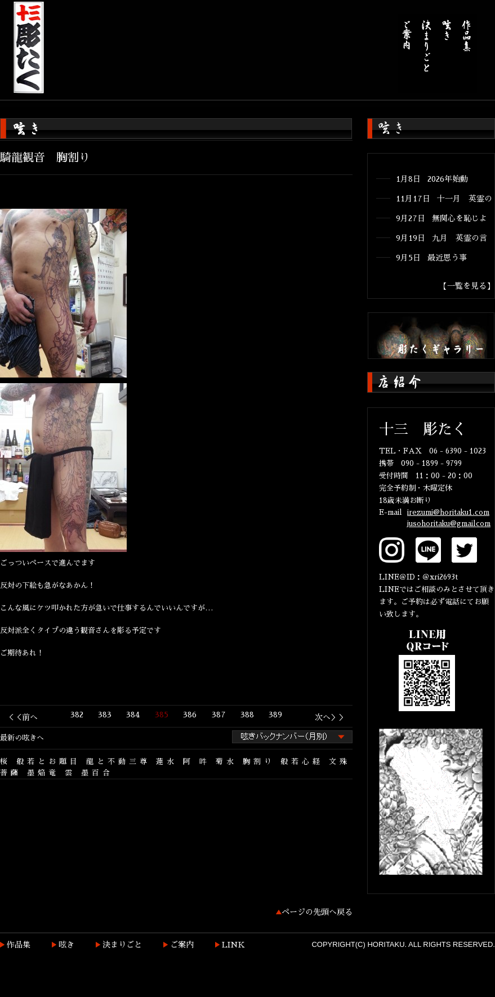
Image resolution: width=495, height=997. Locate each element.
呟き (66, 945)
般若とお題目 (48, 761)
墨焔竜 (43, 772)
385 (161, 714)
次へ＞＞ (330, 717)
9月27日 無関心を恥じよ (441, 218)
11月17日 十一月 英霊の (444, 199)
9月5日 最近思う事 (431, 258)
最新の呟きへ (22, 738)
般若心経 (301, 761)
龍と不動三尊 (118, 761)
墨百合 (97, 772)
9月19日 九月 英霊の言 (441, 238)
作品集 (18, 945)
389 (275, 714)
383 (105, 714)
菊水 (226, 761)
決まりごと (122, 945)
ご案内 (182, 945)
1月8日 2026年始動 (432, 179)
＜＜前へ (22, 717)
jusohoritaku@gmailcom (448, 523)
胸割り (259, 761)
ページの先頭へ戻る (317, 912)
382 (76, 714)
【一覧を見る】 (466, 286)
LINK (233, 945)
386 (190, 714)
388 (247, 714)
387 (219, 714)
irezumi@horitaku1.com (448, 512)
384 (133, 714)
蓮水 (166, 761)
